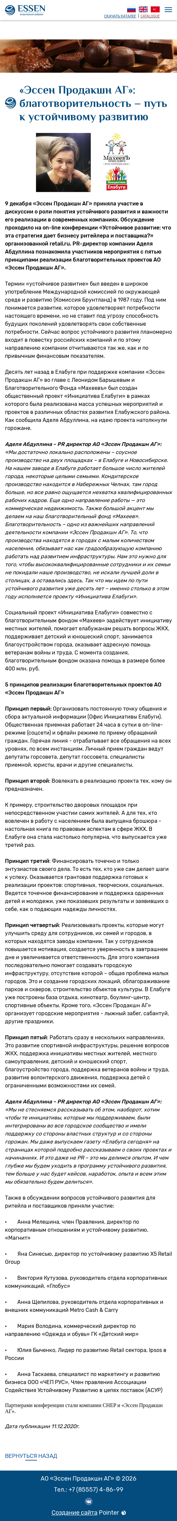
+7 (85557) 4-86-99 (96, 1489)
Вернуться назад (31, 1456)
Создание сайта (74, 1512)
